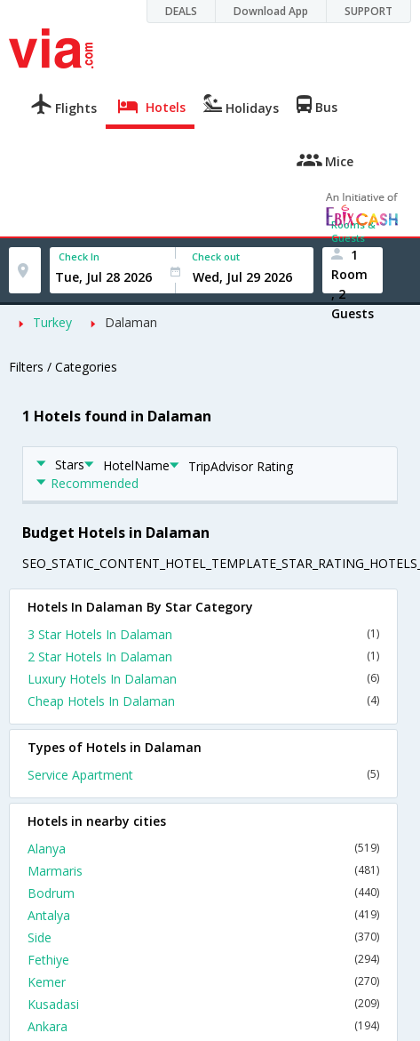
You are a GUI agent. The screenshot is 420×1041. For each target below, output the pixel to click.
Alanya (203, 848)
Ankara (203, 1026)
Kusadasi (203, 1004)
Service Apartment (203, 774)
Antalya (203, 915)
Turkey (52, 322)
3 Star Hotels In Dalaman (203, 634)
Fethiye (203, 959)
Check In (79, 256)
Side (203, 937)
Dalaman (131, 322)
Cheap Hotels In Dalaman (203, 701)
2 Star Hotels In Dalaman (203, 656)
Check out (216, 256)
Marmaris (203, 870)
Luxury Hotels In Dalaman (203, 678)
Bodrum (203, 893)
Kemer (203, 981)
